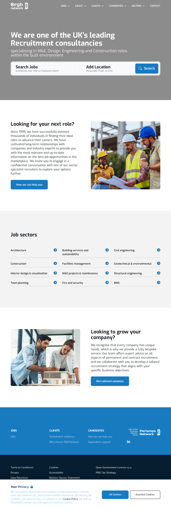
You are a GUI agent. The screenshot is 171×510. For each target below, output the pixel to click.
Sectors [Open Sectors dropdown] (138, 6)
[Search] (146, 69)
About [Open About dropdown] (80, 6)
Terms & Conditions (22, 467)
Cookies (53, 467)
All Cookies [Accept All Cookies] (115, 494)
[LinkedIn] (129, 442)
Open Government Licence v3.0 (113, 467)
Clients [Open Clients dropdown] (98, 6)
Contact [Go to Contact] (155, 6)
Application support (99, 442)
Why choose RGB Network (64, 442)
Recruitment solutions (110, 381)
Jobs (13, 436)
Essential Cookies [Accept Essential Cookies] (145, 494)
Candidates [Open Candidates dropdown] (117, 6)
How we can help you (29, 184)
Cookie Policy (70, 499)
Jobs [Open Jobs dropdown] (65, 6)
